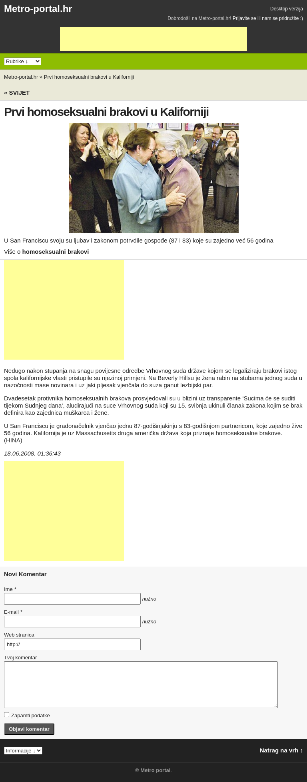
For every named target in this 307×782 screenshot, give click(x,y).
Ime (10, 589)
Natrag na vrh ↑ (281, 750)
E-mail (13, 612)
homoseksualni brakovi (55, 251)
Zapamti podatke (27, 715)
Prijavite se (244, 18)
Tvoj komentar (20, 658)
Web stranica (19, 635)
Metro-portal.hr (38, 8)
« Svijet (17, 92)
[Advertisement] (153, 39)
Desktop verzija (286, 9)
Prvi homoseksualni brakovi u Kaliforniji (89, 77)
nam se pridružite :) (282, 18)
